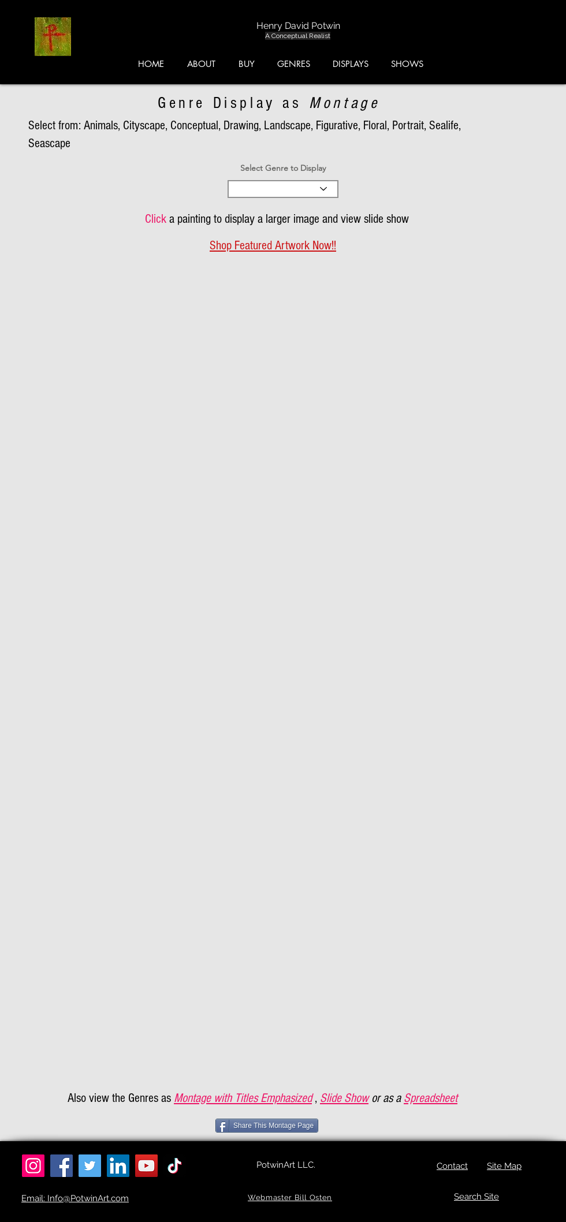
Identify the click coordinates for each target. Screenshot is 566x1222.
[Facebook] (61, 1165)
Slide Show (344, 1098)
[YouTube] (146, 1165)
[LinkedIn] (118, 1165)
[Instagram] (33, 1165)
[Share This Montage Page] (266, 1126)
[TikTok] (174, 1165)
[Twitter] (90, 1165)
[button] (511, 40)
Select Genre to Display (283, 168)
